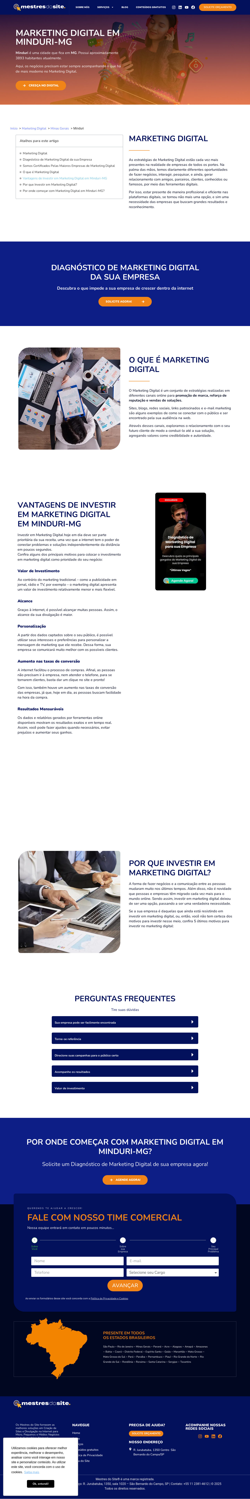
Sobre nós (82, 7)
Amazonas (202, 1347)
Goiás (167, 1352)
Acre (167, 1347)
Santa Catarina (156, 1362)
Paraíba (140, 1357)
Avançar (125, 1285)
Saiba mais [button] (31, 1472)
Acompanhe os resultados (72, 1072)
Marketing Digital (35, 153)
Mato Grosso (195, 1352)
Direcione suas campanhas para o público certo (87, 1055)
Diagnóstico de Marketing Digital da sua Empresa (57, 159)
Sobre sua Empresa (123, 1249)
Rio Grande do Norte (185, 1357)
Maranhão (179, 1352)
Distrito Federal (134, 1352)
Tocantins (185, 1362)
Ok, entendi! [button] (41, 1484)
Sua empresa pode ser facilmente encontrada (85, 1023)
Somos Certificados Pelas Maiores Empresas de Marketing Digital (69, 166)
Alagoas (177, 1347)
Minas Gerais (143, 1347)
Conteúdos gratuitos (151, 7)
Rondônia (127, 1362)
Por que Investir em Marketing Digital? (50, 184)
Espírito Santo (154, 1352)
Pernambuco (155, 1357)
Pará (130, 1357)
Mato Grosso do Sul (114, 1357)
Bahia (108, 1352)
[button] (125, 1021)
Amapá (189, 1347)
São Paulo (108, 1347)
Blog (124, 7)
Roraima (141, 1362)
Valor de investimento (70, 1088)
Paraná (157, 1347)
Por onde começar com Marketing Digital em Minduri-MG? (63, 191)
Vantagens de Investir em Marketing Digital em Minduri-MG (65, 178)
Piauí (168, 1357)
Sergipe (172, 1362)
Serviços (105, 7)
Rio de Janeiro (125, 1347)
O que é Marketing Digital (41, 172)
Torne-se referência (68, 1039)
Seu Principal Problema (213, 1249)
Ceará (118, 1352)
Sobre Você (34, 1247)
